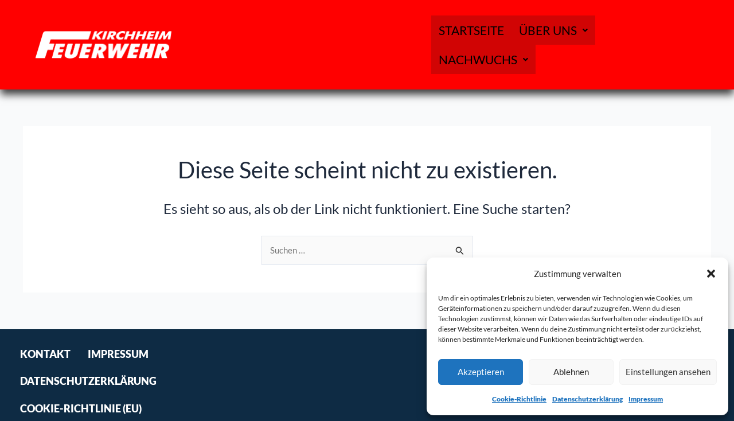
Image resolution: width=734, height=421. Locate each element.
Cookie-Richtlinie (519, 399)
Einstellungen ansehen (668, 372)
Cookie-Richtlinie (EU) (380, 375)
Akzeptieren (481, 372)
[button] (711, 273)
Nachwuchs (641, 44)
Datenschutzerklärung (587, 399)
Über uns (551, 44)
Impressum (645, 399)
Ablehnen (571, 372)
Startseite (470, 44)
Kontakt (45, 375)
